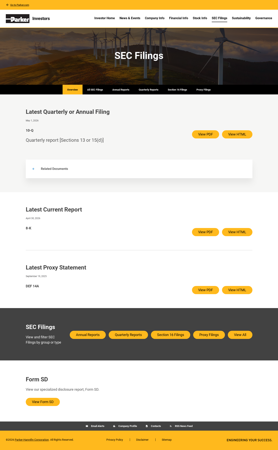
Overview (72, 90)
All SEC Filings (95, 90)
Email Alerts (97, 427)
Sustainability (241, 18)
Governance (263, 18)
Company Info (154, 18)
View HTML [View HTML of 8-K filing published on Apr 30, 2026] (237, 233)
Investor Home (104, 18)
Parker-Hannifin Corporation (32, 440)
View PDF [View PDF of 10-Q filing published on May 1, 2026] (205, 135)
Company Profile (127, 427)
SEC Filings (219, 18)
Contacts (155, 427)
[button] (139, 170)
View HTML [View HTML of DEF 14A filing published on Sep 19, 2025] (237, 291)
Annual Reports (120, 90)
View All (240, 336)
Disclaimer (142, 441)
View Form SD (43, 403)
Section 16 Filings (177, 90)
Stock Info (200, 18)
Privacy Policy (114, 441)
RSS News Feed (183, 427)
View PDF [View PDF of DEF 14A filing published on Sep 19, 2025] (205, 291)
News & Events (130, 18)
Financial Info (178, 18)
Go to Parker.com (19, 4)
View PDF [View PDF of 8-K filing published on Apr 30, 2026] (205, 233)
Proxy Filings (203, 90)
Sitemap (167, 441)
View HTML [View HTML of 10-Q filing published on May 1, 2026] (237, 135)
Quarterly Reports (148, 90)
